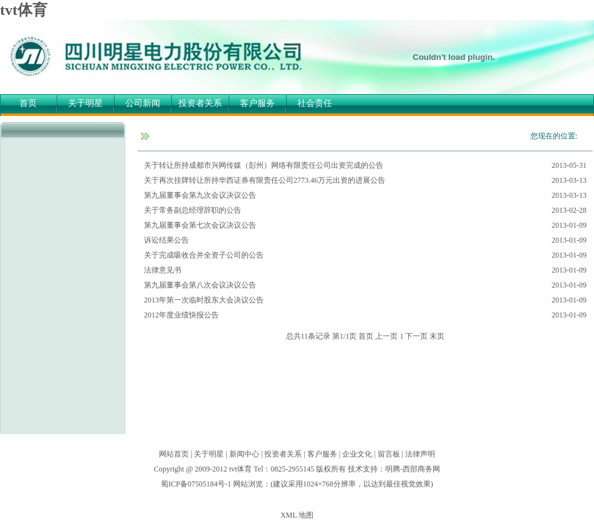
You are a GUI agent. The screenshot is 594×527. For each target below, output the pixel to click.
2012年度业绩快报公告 (181, 315)
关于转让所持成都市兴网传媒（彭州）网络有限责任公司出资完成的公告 (263, 165)
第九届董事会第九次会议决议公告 (200, 195)
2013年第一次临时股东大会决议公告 (204, 300)
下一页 (416, 336)
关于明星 (85, 103)
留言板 (389, 454)
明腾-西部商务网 (412, 469)
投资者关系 (200, 103)
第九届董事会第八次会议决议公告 (200, 285)
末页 (436, 336)
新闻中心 (244, 454)
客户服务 (257, 103)
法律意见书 (162, 270)
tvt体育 (23, 10)
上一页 (386, 336)
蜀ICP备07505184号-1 (196, 484)
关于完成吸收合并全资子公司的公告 (204, 255)
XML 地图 (297, 515)
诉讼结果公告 (166, 240)
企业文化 (357, 454)
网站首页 (174, 454)
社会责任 (314, 103)
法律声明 (420, 454)
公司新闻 (142, 103)
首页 (28, 103)
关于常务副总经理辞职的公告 (192, 210)
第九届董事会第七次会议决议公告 (200, 225)
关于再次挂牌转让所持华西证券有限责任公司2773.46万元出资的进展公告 (264, 180)
